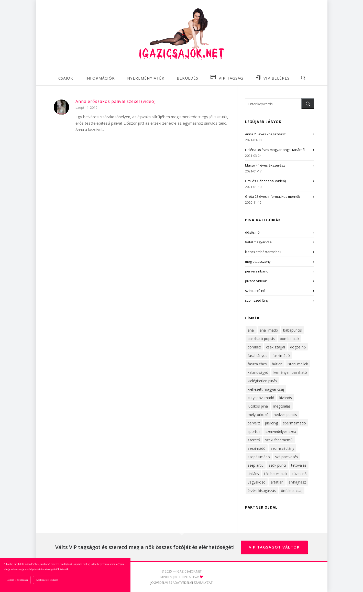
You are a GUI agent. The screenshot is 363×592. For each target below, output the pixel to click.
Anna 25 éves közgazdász (265, 134)
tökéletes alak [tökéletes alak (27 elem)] (275, 473)
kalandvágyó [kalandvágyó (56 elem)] (258, 372)
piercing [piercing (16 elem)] (271, 423)
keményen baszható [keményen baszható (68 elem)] (290, 372)
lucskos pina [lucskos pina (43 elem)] (258, 406)
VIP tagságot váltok (274, 547)
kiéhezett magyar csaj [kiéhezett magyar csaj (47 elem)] (266, 389)
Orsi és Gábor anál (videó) (265, 181)
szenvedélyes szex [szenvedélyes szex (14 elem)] (281, 431)
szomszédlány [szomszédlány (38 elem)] (282, 448)
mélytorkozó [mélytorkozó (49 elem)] (258, 414)
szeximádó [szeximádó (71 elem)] (257, 448)
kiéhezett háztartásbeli (263, 251)
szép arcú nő (255, 290)
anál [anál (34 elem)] (251, 330)
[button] (307, 103)
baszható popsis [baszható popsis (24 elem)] (261, 338)
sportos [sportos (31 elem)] (254, 431)
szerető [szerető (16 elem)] (254, 439)
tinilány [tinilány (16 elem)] (253, 473)
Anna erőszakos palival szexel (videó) (115, 101)
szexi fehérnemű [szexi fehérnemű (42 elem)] (279, 439)
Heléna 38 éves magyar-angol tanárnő (275, 149)
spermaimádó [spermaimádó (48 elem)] (294, 423)
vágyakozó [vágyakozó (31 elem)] (257, 482)
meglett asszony (258, 261)
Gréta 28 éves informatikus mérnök (272, 196)
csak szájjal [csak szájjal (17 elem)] (275, 347)
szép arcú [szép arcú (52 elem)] (255, 465)
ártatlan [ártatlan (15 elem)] (277, 482)
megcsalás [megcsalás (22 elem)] (282, 406)
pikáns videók (256, 281)
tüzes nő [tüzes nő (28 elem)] (299, 473)
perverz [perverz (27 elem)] (254, 423)
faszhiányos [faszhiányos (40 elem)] (257, 355)
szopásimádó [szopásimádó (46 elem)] (259, 456)
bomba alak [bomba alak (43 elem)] (289, 338)
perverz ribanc (256, 271)
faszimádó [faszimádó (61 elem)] (281, 355)
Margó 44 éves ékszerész (265, 165)
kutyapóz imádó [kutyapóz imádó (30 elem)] (261, 397)
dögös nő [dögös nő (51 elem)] (298, 347)
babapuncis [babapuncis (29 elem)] (292, 330)
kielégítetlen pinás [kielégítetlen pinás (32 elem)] (262, 380)
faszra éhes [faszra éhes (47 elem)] (257, 363)
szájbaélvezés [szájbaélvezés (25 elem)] (286, 456)
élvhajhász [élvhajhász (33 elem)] (297, 482)
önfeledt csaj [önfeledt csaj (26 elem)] (291, 490)
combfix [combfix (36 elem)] (254, 347)
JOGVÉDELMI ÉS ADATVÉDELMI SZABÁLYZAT (181, 582)
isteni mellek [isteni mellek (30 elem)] (298, 363)
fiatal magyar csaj (258, 242)
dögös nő (252, 232)
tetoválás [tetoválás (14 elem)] (298, 465)
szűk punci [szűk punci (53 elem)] (277, 465)
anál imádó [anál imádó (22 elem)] (269, 330)
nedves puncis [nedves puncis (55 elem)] (285, 414)
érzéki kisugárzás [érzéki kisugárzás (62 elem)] (262, 490)
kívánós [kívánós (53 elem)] (285, 397)
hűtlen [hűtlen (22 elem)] (277, 363)
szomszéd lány (257, 300)
